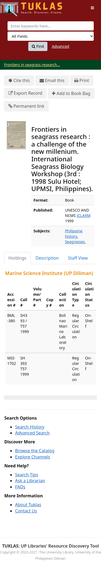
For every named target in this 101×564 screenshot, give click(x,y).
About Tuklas (28, 505)
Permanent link (26, 106)
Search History (29, 427)
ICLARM (83, 215)
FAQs (20, 487)
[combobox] (51, 25)
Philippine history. (73, 233)
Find (38, 46)
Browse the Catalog (34, 451)
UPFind (13, 7)
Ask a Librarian (30, 481)
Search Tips (26, 475)
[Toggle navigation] (92, 7)
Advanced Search (32, 433)
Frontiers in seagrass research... (32, 64)
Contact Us (26, 511)
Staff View (78, 258)
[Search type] (51, 36)
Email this (52, 80)
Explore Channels (32, 457)
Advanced (60, 46)
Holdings (17, 258)
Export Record (25, 93)
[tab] (17, 258)
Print (81, 80)
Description (47, 258)
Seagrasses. (75, 241)
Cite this (19, 80)
